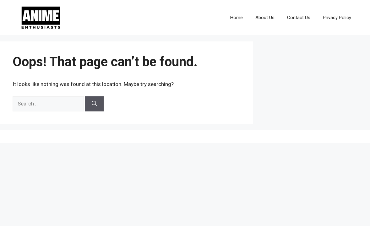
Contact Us (298, 17)
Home (236, 17)
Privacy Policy (337, 17)
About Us (265, 17)
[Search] (94, 103)
